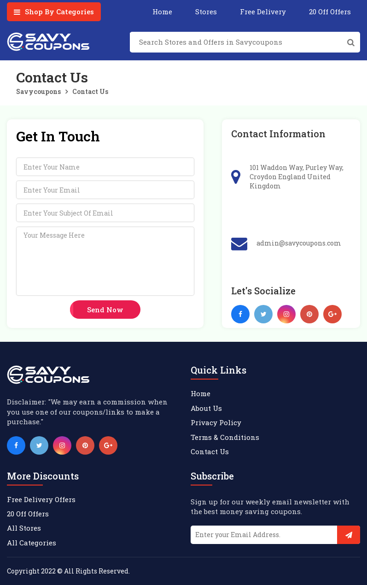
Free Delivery (263, 11)
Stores (206, 11)
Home (162, 11)
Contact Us (90, 91)
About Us (206, 408)
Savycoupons (38, 91)
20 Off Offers (330, 11)
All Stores (24, 527)
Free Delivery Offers (41, 499)
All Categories (31, 542)
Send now (105, 309)
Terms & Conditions (225, 437)
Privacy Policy (216, 422)
